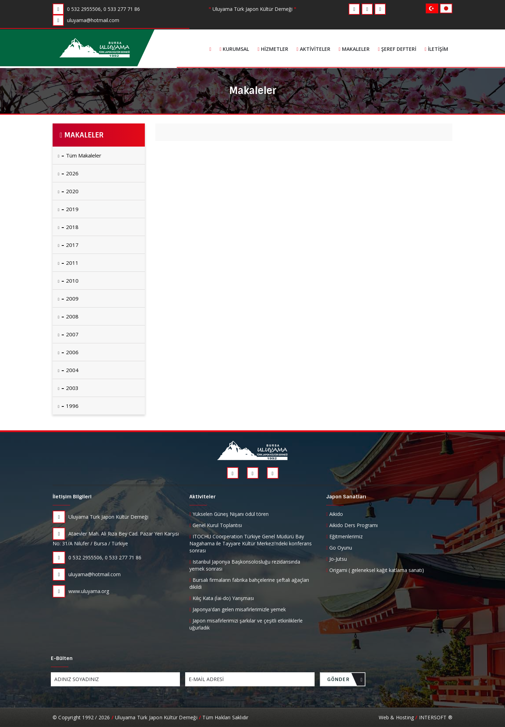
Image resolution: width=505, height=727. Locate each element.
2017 (68, 244)
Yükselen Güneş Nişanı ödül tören (229, 514)
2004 (68, 369)
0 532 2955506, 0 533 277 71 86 (97, 557)
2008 (68, 316)
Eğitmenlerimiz (344, 536)
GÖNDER (345, 681)
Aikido (334, 514)
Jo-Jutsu (336, 559)
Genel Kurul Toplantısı (215, 525)
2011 (68, 262)
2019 (68, 209)
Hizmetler (272, 49)
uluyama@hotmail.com (87, 574)
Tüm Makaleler (79, 155)
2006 (68, 352)
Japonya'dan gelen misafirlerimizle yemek (237, 609)
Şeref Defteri (397, 49)
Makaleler (354, 49)
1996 (68, 405)
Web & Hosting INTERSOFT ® (415, 717)
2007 (68, 334)
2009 (68, 298)
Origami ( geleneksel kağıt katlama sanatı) (375, 570)
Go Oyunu (339, 547)
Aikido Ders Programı (352, 525)
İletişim (436, 49)
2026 (68, 173)
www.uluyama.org (81, 591)
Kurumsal (234, 49)
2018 (68, 226)
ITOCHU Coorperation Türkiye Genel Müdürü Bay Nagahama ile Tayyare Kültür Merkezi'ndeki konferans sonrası (250, 543)
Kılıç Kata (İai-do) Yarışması (221, 598)
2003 (68, 387)
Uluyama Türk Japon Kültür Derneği (100, 516)
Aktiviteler (313, 49)
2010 (68, 280)
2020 (68, 191)
